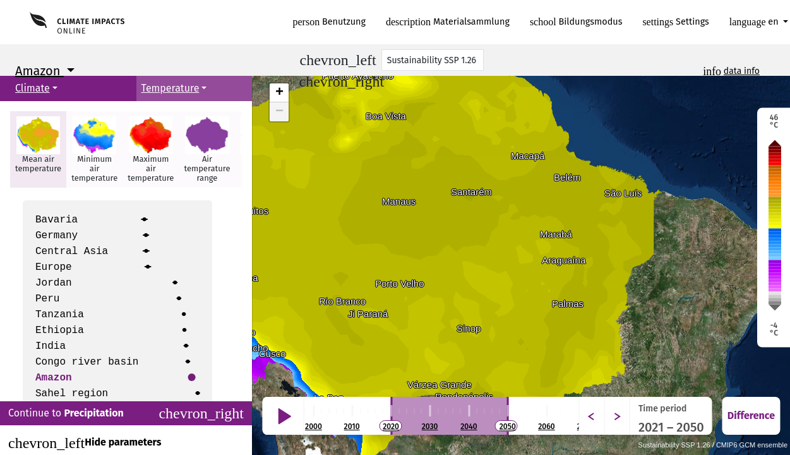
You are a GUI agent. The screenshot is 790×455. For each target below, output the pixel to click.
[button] (38, 149)
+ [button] (279, 92)
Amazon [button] (39, 70)
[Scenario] (432, 60)
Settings (675, 21)
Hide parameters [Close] (84, 443)
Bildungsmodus (576, 21)
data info (742, 71)
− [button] (279, 111)
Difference (751, 416)
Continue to (126, 413)
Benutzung (329, 21)
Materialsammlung (448, 21)
